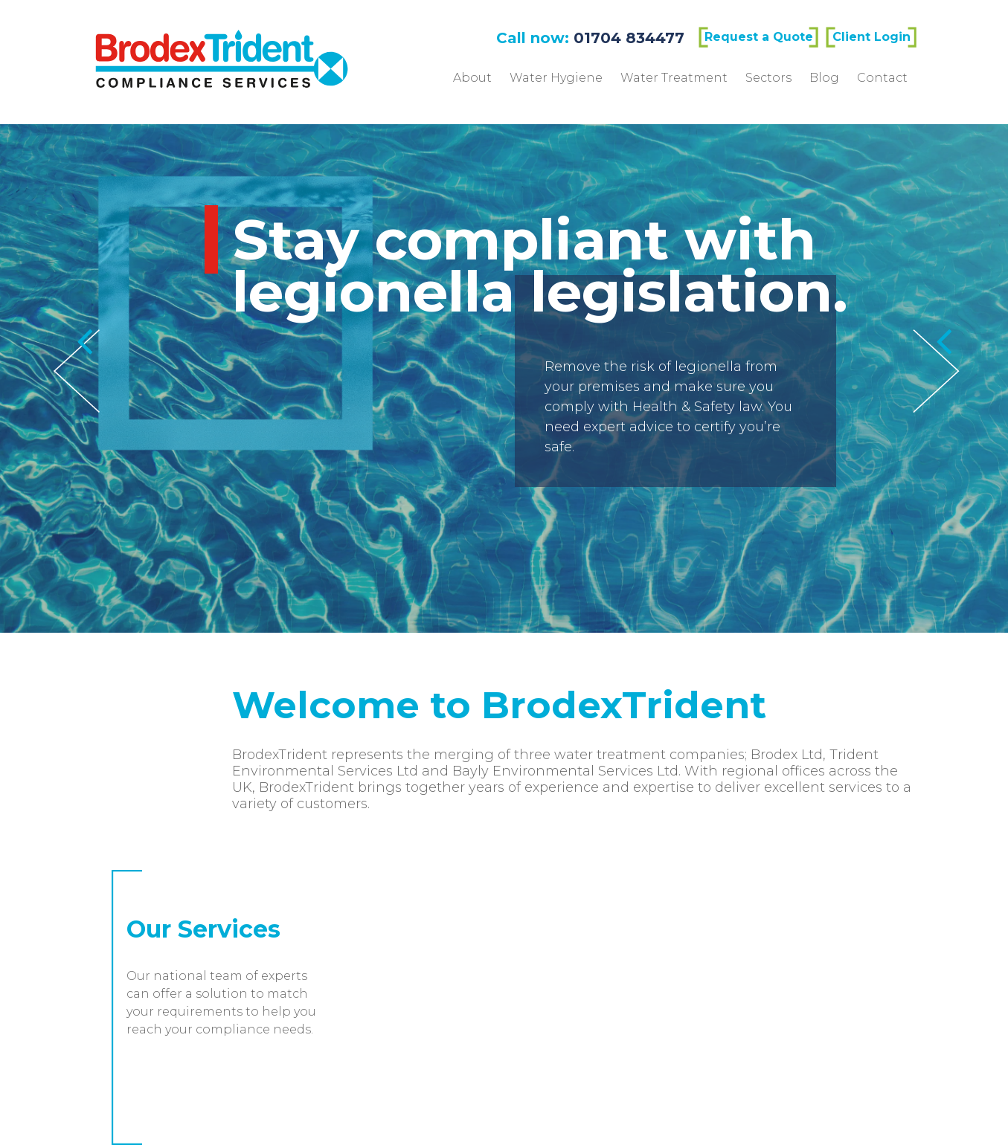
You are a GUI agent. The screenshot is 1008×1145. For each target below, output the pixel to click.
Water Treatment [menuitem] (674, 78)
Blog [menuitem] (824, 78)
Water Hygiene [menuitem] (556, 78)
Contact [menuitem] (882, 78)
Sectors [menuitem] (768, 78)
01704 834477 (629, 38)
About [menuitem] (472, 78)
